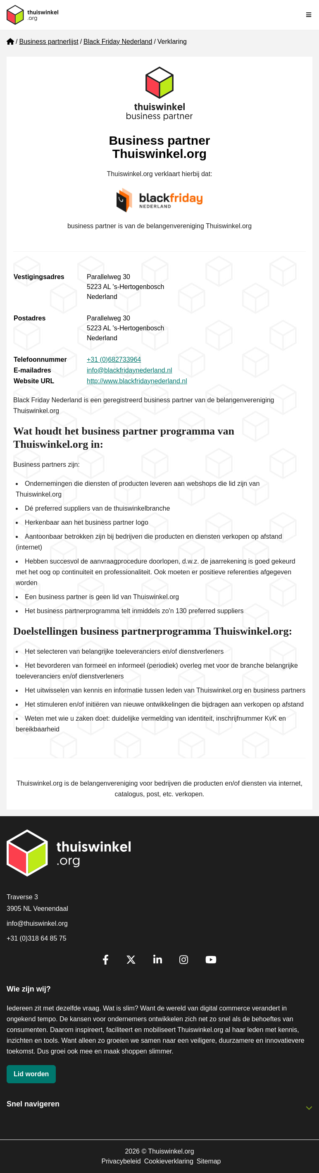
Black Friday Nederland (117, 41)
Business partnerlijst (48, 41)
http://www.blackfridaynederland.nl (137, 381)
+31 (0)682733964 (114, 359)
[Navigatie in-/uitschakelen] (309, 15)
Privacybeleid (120, 1161)
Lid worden (31, 1073)
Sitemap (209, 1161)
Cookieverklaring (168, 1161)
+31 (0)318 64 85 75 (37, 938)
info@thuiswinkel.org (37, 923)
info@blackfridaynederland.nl (129, 370)
